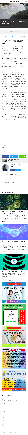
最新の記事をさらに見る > (14, 280)
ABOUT (3, 417)
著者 (2, 415)
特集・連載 (4, 406)
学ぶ (2, 409)
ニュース (24, 221)
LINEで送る (23, 36)
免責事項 (3, 426)
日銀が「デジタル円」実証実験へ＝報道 (9, 31)
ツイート (14, 36)
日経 (5, 145)
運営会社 (3, 422)
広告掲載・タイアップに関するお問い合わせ (10, 432)
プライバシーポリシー (6, 424)
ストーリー (4, 407)
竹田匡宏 (12, 166)
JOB (2, 413)
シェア (6, 36)
